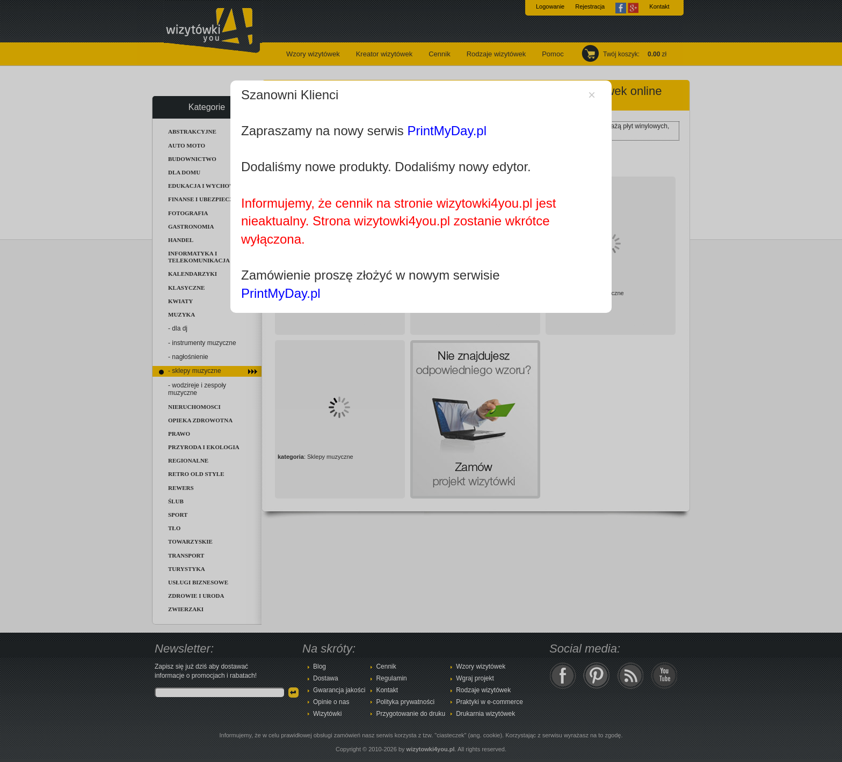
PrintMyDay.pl (447, 130)
